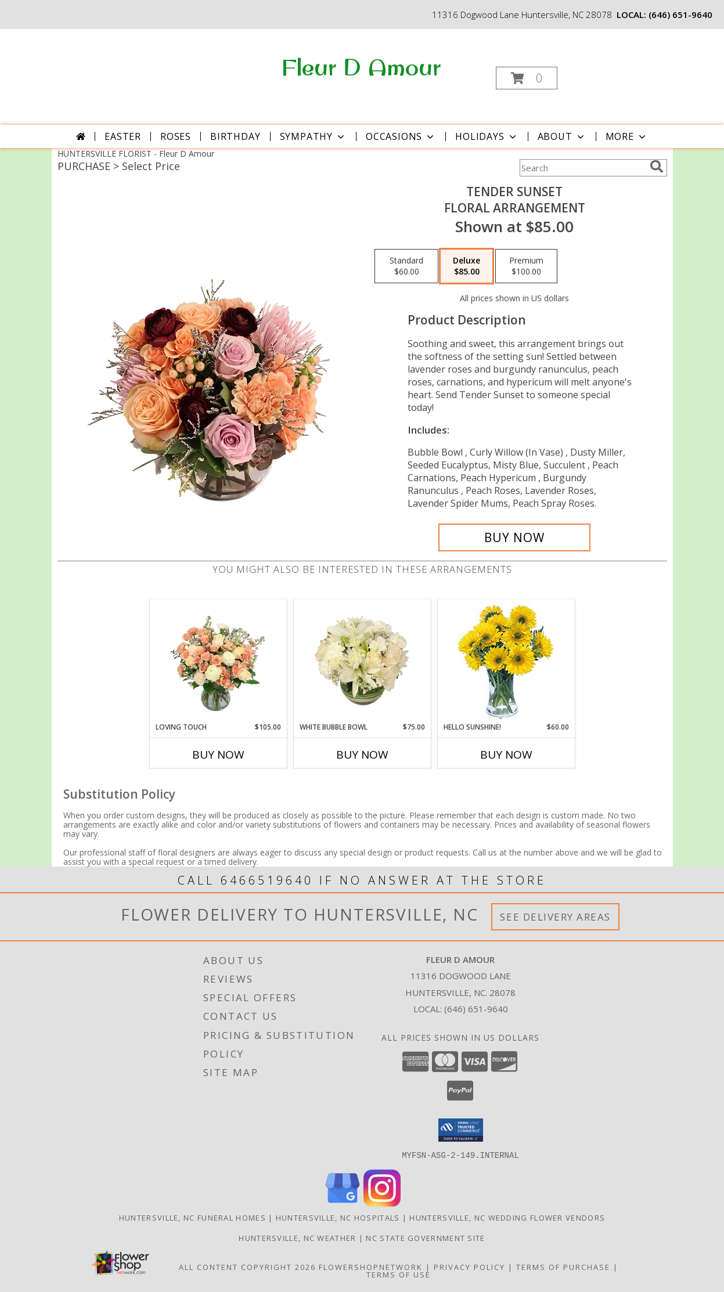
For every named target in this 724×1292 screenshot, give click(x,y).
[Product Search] (582, 168)
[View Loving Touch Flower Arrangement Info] (218, 660)
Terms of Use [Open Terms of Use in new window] (398, 1274)
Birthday (235, 136)
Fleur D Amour (361, 66)
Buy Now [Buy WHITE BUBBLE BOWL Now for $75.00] (362, 754)
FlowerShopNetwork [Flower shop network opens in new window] (371, 1266)
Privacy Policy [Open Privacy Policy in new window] (469, 1266)
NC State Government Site (425, 1237)
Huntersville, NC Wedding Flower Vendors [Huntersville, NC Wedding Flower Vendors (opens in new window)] (507, 1217)
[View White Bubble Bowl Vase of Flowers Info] (362, 660)
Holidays (486, 136)
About (562, 136)
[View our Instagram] (382, 1202)
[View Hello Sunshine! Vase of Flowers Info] (506, 661)
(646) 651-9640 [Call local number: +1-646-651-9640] (680, 14)
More (627, 136)
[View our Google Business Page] (342, 1202)
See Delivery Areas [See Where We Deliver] (555, 916)
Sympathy (313, 136)
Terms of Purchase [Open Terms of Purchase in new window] (563, 1266)
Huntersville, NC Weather (297, 1237)
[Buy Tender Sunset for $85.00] (514, 537)
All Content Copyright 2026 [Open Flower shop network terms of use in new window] (247, 1266)
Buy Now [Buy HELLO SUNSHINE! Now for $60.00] (506, 754)
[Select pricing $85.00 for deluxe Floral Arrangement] (466, 266)
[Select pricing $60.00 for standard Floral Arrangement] (406, 266)
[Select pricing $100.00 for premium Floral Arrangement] (526, 266)
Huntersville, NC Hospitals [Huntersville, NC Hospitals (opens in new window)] (338, 1217)
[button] (526, 78)
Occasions (401, 136)
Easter (123, 136)
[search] (657, 167)
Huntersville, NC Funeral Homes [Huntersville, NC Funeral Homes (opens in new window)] (192, 1217)
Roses (175, 136)
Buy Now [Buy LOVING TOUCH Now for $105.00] (218, 754)
